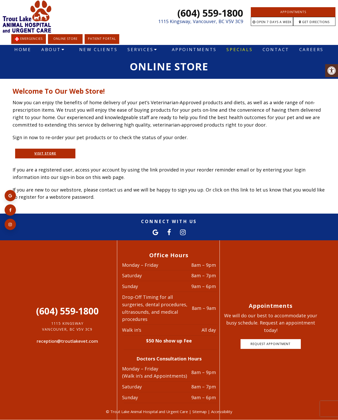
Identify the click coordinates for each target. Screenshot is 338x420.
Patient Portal (102, 38)
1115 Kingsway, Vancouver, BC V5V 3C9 (200, 21)
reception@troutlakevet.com (67, 341)
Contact (276, 49)
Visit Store (45, 153)
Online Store (65, 38)
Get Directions (314, 22)
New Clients (98, 49)
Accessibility (221, 411)
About (51, 49)
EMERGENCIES (29, 39)
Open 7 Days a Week (272, 22)
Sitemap (199, 411)
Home (22, 49)
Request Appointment (271, 344)
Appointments (293, 12)
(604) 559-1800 (210, 13)
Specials (239, 49)
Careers (311, 49)
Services (140, 49)
